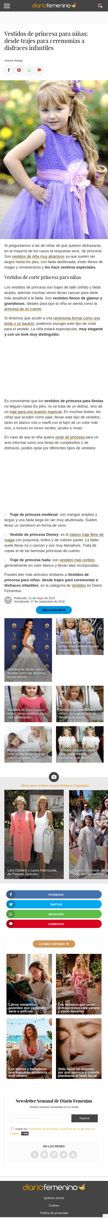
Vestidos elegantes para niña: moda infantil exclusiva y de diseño (77, 754)
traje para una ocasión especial (36, 412)
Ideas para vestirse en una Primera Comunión (55, 785)
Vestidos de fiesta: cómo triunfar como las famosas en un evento (27, 673)
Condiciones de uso (70, 1129)
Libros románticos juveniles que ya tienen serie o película (27, 1008)
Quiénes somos (54, 1198)
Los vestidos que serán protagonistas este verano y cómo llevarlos (79, 1008)
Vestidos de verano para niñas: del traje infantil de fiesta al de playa (77, 713)
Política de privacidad (54, 1213)
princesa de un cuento (22, 309)
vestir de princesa (70, 437)
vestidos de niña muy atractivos (38, 256)
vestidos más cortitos (77, 560)
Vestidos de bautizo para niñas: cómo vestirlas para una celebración (27, 713)
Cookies (54, 1205)
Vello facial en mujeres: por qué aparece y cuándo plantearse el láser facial (78, 1072)
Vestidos (79, 585)
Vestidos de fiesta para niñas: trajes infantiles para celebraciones (79, 646)
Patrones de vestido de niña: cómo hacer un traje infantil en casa (26, 754)
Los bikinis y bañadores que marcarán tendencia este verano (28, 1072)
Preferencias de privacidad (42, 1129)
